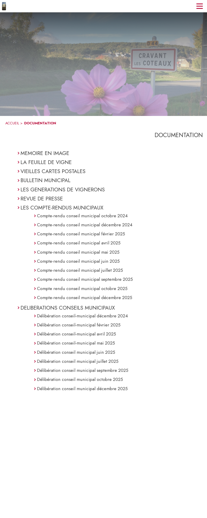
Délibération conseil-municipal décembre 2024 (82, 316)
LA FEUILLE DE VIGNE (46, 162)
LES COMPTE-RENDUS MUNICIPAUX (62, 207)
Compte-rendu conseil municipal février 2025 (81, 234)
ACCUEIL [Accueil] (12, 123)
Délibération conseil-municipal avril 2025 (76, 334)
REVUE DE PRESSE (42, 198)
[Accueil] (4, 6)
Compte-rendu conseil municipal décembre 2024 (84, 225)
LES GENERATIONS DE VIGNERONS (63, 189)
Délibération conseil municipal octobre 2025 (80, 379)
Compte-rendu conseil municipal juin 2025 (78, 261)
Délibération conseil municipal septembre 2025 (82, 370)
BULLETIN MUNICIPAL (45, 180)
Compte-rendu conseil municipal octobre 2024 (82, 216)
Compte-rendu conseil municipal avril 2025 (79, 243)
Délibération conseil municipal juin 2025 (76, 352)
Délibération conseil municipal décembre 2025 (82, 388)
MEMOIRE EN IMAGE (45, 153)
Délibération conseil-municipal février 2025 (79, 325)
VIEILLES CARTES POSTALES (53, 171)
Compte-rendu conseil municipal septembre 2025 (85, 279)
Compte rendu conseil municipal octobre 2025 (82, 288)
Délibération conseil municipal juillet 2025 (77, 361)
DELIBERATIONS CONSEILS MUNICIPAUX (68, 307)
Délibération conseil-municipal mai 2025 (76, 343)
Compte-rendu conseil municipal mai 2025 (78, 252)
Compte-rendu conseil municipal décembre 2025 (84, 297)
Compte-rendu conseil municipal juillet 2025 (80, 270)
